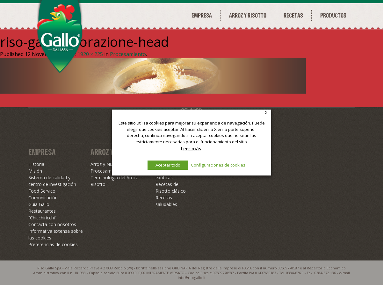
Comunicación (43, 198)
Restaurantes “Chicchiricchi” (42, 214)
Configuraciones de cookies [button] (218, 165)
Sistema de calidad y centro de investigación (52, 181)
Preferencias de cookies (53, 244)
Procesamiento (128, 54)
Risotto (97, 184)
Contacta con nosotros (52, 224)
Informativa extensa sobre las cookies (55, 234)
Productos (333, 15)
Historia (36, 164)
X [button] (266, 112)
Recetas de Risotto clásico (170, 187)
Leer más (191, 149)
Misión (35, 171)
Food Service (41, 191)
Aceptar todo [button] (167, 165)
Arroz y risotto (247, 15)
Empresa (202, 15)
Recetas (293, 15)
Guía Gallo (38, 204)
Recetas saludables (166, 201)
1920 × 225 (90, 54)
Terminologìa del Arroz (114, 178)
